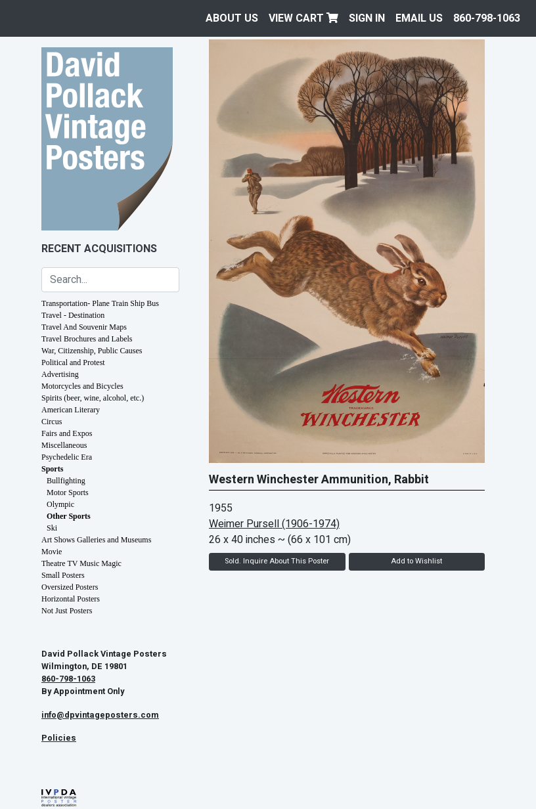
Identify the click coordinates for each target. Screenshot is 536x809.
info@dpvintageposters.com (100, 715)
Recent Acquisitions (99, 249)
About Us (232, 18)
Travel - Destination (72, 315)
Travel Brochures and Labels (87, 338)
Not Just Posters (66, 610)
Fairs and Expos (66, 433)
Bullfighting (66, 480)
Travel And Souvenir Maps (84, 327)
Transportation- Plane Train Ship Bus (100, 303)
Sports (52, 468)
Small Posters (63, 575)
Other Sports (69, 516)
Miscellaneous (64, 445)
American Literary (70, 409)
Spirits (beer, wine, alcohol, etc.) (92, 398)
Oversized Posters (69, 587)
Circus (51, 421)
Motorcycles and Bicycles (82, 386)
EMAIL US (419, 18)
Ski (52, 528)
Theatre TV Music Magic (81, 563)
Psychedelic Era (66, 457)
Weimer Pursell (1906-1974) (274, 524)
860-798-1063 (486, 18)
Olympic (60, 504)
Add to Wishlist (416, 561)
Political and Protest (73, 362)
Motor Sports (68, 492)
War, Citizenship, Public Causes (92, 350)
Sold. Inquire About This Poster (277, 561)
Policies (58, 738)
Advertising (60, 374)
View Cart (303, 18)
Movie (51, 551)
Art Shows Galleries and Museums (96, 539)
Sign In (367, 18)
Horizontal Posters (70, 598)
